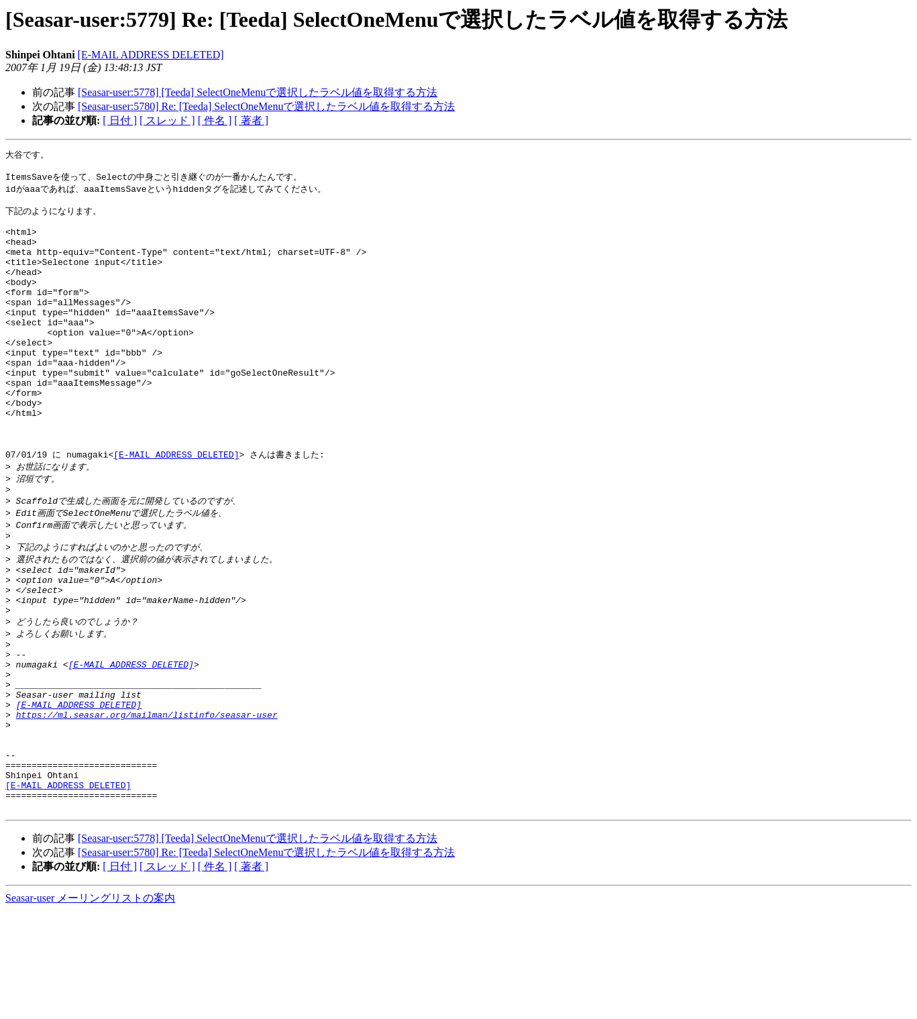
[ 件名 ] (215, 120)
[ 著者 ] (251, 120)
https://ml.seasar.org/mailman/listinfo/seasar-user (147, 804)
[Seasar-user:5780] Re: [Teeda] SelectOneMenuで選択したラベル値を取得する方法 (266, 106)
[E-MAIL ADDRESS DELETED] (151, 54)
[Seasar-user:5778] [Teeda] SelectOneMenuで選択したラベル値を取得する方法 (257, 92)
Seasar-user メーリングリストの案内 (90, 1006)
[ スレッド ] (167, 120)
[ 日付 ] (120, 120)
